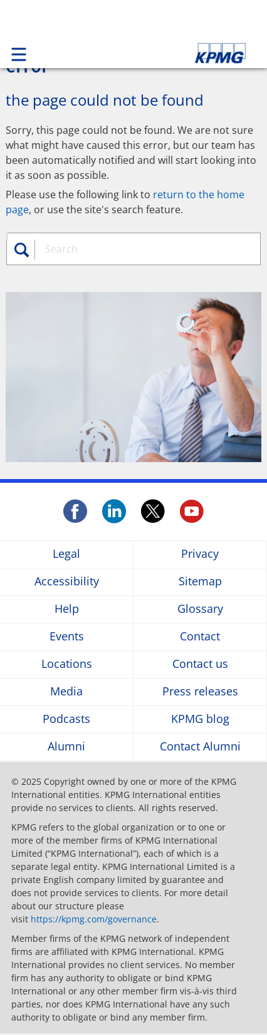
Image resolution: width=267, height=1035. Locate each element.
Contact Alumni (200, 747)
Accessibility (66, 582)
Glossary (200, 609)
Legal (66, 554)
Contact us (200, 664)
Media (66, 692)
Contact (200, 637)
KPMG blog (200, 719)
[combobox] (143, 249)
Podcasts (66, 719)
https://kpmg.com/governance (94, 919)
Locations (66, 664)
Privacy (200, 554)
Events (67, 637)
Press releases (200, 692)
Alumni (66, 747)
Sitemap (200, 582)
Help (67, 609)
